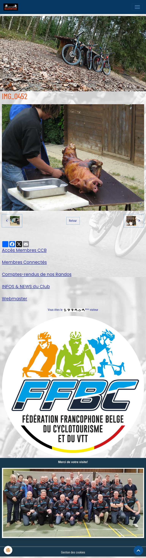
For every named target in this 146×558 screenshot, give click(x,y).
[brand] (11, 7)
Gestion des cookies (73, 552)
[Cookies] (8, 550)
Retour (73, 221)
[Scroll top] (138, 550)
